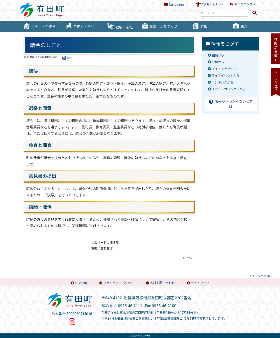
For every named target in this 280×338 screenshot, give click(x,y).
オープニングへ (242, 4)
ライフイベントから (225, 76)
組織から (218, 55)
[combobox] (224, 13)
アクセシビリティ (213, 4)
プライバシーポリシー (118, 283)
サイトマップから (224, 69)
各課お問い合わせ (162, 283)
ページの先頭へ (262, 276)
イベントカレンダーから (228, 89)
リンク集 (81, 283)
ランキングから (222, 82)
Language (174, 4)
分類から (218, 62)
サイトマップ (200, 283)
